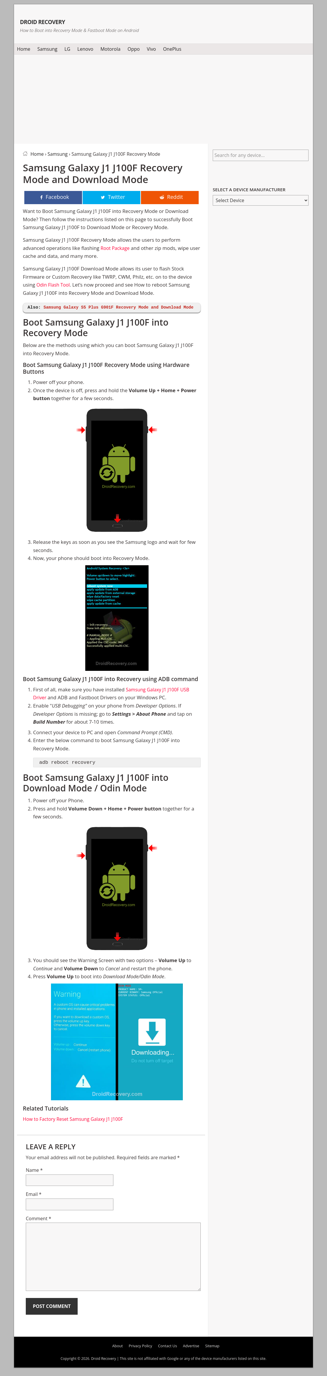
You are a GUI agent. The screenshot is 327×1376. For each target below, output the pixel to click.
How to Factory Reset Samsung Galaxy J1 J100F (76, 1127)
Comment (38, 1227)
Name (34, 1178)
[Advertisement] (163, 98)
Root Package (116, 248)
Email (34, 1202)
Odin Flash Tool (54, 285)
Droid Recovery (65, 19)
